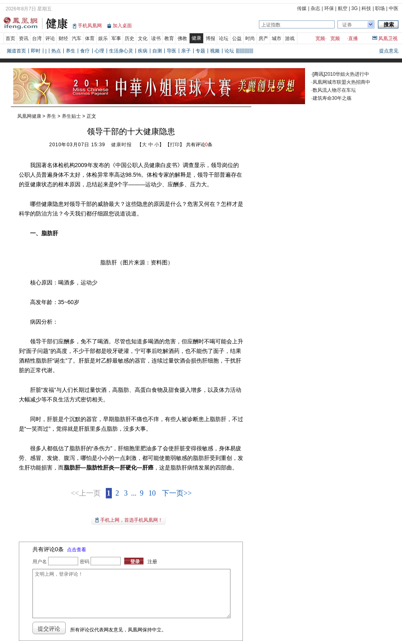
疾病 (142, 51)
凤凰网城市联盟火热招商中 (341, 82)
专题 (200, 51)
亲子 (186, 51)
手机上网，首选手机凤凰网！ (131, 520)
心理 (99, 51)
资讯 (23, 38)
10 (152, 493)
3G (354, 8)
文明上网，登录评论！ (131, 593)
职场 (380, 8)
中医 (393, 8)
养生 (70, 51)
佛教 (182, 38)
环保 (329, 8)
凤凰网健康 (29, 116)
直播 (353, 38)
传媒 (302, 8)
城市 (276, 38)
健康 (196, 38)
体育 (90, 38)
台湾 (37, 38)
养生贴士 (71, 116)
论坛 (223, 38)
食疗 (85, 51)
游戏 (290, 38)
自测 (157, 51)
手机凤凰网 (90, 25)
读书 (156, 38)
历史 (129, 38)
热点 (56, 51)
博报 (210, 38)
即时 (35, 51)
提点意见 (388, 51)
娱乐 (103, 38)
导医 (171, 51)
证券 (347, 25)
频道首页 (16, 51)
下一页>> (177, 493)
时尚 (250, 38)
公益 (237, 38)
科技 (366, 8)
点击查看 (76, 549)
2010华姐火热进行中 (347, 74)
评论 (50, 38)
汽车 (76, 38)
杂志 (315, 8)
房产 (263, 38)
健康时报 (121, 144)
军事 (116, 38)
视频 (215, 51)
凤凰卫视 (388, 38)
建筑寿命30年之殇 (332, 98)
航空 (342, 8)
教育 (169, 38)
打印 (175, 144)
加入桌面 (122, 25)
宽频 (320, 38)
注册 (152, 561)
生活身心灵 (121, 51)
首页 (10, 38)
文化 (142, 38)
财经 (63, 38)
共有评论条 (199, 144)
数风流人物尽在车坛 (334, 90)
